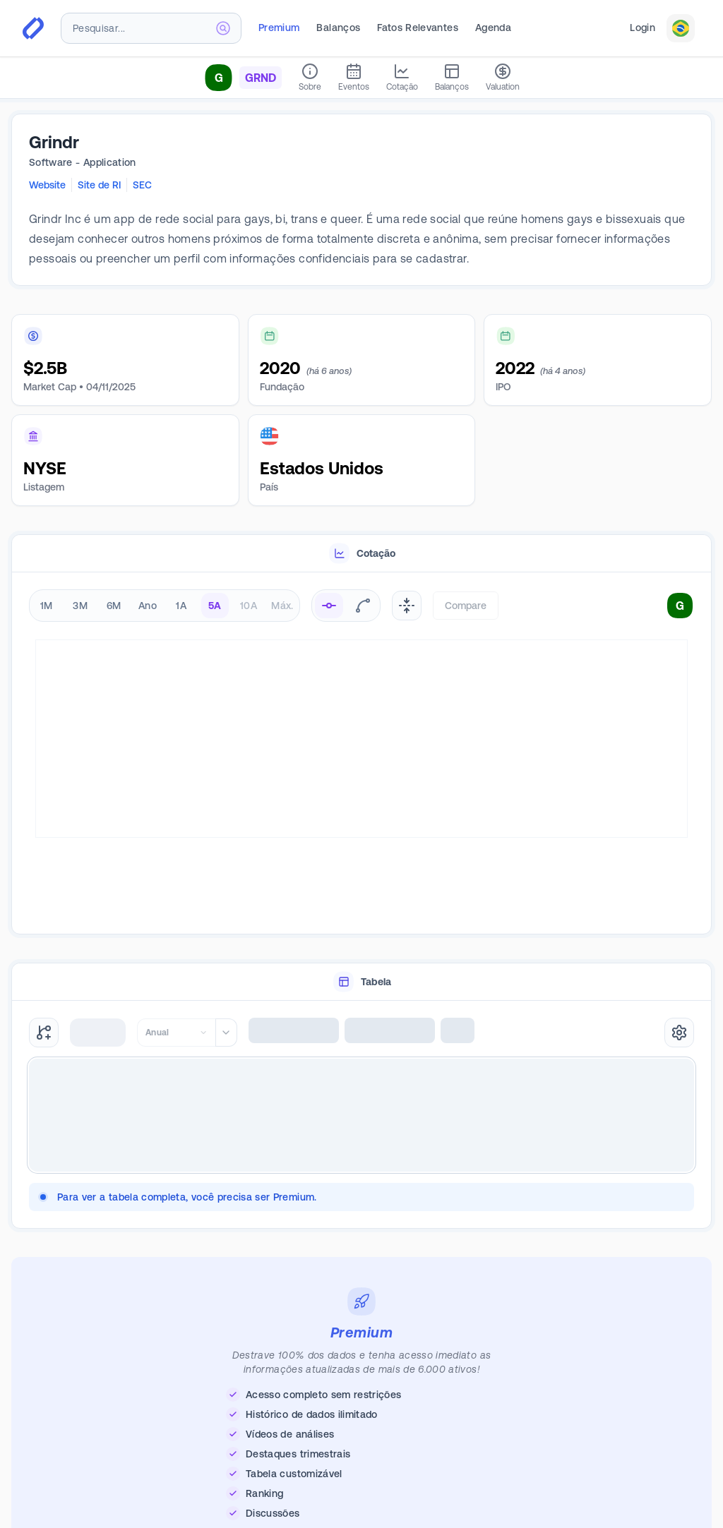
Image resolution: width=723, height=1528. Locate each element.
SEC (142, 185)
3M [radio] (80, 605)
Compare (465, 605)
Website (47, 185)
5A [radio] (215, 605)
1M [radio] (46, 605)
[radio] (329, 605)
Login (642, 27)
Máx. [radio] (282, 605)
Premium (278, 27)
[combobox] (151, 28)
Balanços (338, 27)
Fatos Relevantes (417, 27)
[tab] (361, 553)
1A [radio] (181, 605)
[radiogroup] (164, 605)
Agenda (493, 27)
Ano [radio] (147, 605)
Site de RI (99, 185)
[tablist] (361, 553)
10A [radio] (248, 605)
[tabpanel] (361, 753)
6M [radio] (114, 605)
